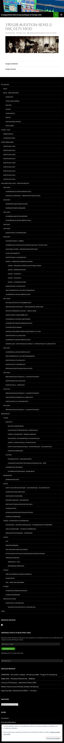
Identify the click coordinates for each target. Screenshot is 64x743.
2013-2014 (6, 405)
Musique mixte (11, 508)
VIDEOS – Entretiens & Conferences (16, 521)
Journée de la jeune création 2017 (18, 352)
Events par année (7, 142)
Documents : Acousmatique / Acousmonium (24, 438)
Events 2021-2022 (9, 146)
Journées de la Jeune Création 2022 (18, 220)
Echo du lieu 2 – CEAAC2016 (15, 385)
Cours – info (5, 130)
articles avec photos (13, 121)
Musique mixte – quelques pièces (20, 459)
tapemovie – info (14, 562)
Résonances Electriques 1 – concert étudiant (22, 409)
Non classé (10, 126)
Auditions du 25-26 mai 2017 (15, 360)
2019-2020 (6, 228)
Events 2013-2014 (9, 179)
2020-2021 (6, 224)
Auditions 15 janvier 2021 (15, 603)
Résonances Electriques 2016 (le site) (19, 368)
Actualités (5, 84)
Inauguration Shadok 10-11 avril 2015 (19, 397)
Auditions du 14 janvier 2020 (16, 233)
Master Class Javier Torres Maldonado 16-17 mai (23, 331)
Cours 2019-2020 (9, 138)
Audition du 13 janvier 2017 (16, 364)
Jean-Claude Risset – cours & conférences (21, 529)
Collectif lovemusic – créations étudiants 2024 (23, 195)
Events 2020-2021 (9, 150)
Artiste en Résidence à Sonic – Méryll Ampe (21, 311)
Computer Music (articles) (15, 492)
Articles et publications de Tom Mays (19, 504)
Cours (5, 418)
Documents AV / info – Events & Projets (15, 183)
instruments (10, 113)
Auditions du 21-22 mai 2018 (15, 335)
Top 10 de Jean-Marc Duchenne (17, 549)
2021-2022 (6, 212)
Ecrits (5, 483)
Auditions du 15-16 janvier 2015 (17, 401)
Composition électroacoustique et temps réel (21, 14)
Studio (5, 570)
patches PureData (12, 545)
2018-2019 (6, 237)
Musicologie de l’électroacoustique (19, 512)
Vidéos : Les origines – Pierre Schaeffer (22, 434)
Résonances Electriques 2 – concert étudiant (22, 393)
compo (8, 109)
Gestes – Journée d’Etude (17, 282)
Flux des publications (8, 722)
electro (9, 105)
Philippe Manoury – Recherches (17, 500)
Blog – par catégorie (11, 93)
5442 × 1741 (22, 33)
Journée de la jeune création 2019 (18, 294)
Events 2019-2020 (9, 154)
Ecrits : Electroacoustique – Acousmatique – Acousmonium (30, 446)
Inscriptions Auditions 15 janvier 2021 (22, 607)
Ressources (5, 414)
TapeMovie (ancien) (12, 558)
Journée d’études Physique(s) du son (19, 323)
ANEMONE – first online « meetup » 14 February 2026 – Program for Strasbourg (29, 675)
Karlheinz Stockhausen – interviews (19, 533)
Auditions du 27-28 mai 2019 (15, 286)
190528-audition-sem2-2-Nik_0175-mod (42, 33)
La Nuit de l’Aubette (13, 253)
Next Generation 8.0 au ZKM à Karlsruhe (20, 290)
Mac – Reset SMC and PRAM (15, 582)
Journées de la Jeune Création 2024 (18, 191)
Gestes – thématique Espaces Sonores (19, 261)
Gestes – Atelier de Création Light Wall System (24, 265)
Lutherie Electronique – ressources (21, 471)
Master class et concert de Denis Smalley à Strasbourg (19, 687)
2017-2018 (6, 298)
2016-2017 (6, 348)
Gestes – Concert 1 (14, 274)
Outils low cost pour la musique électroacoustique (25, 553)
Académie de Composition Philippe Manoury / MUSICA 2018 (26, 245)
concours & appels (12, 101)
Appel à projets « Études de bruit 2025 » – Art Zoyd (18, 691)
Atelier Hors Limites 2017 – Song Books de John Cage (24, 307)
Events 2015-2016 (9, 171)
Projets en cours (9, 599)
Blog (5, 89)
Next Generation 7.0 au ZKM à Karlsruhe (20, 356)
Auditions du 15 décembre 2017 (17, 315)
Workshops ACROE (12, 479)
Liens (3, 611)
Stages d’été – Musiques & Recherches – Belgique (18, 679)
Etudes (5, 586)
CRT (7, 541)
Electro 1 (9, 422)
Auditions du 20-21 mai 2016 (15, 381)
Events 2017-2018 (9, 163)
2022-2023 (6, 200)
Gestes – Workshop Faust (17, 270)
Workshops (7, 475)
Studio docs (10, 578)
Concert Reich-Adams (13, 327)
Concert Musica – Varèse (15, 241)
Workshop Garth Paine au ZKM (17, 204)
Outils (5, 537)
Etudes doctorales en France (16, 590)
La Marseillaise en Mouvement (17, 216)
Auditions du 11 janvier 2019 (16, 257)
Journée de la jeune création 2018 (18, 339)
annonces (9, 97)
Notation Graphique (15, 451)
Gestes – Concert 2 (14, 278)
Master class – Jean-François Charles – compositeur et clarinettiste (31, 344)
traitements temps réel (14, 496)
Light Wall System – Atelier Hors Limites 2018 (22, 249)
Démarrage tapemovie (16, 566)
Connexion (5, 718)
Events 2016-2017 (9, 167)
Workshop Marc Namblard (15, 208)
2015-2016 (6, 372)
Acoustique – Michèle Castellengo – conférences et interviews (29, 525)
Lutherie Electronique (14, 467)
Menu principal (61, 14)
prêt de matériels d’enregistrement (19, 574)
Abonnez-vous (8, 649)
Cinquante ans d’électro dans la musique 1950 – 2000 (27, 463)
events (8, 117)
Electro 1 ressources (16, 426)
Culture (9, 455)
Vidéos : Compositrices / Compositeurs (22, 442)
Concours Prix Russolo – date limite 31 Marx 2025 (18, 683)
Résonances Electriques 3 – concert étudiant (22, 377)
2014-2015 (6, 389)
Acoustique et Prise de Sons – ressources (23, 430)
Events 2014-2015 (9, 175)
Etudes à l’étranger (13, 595)
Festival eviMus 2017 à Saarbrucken (18, 302)
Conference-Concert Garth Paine (18, 319)
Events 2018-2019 (9, 158)
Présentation (8, 134)
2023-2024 (6, 187)
